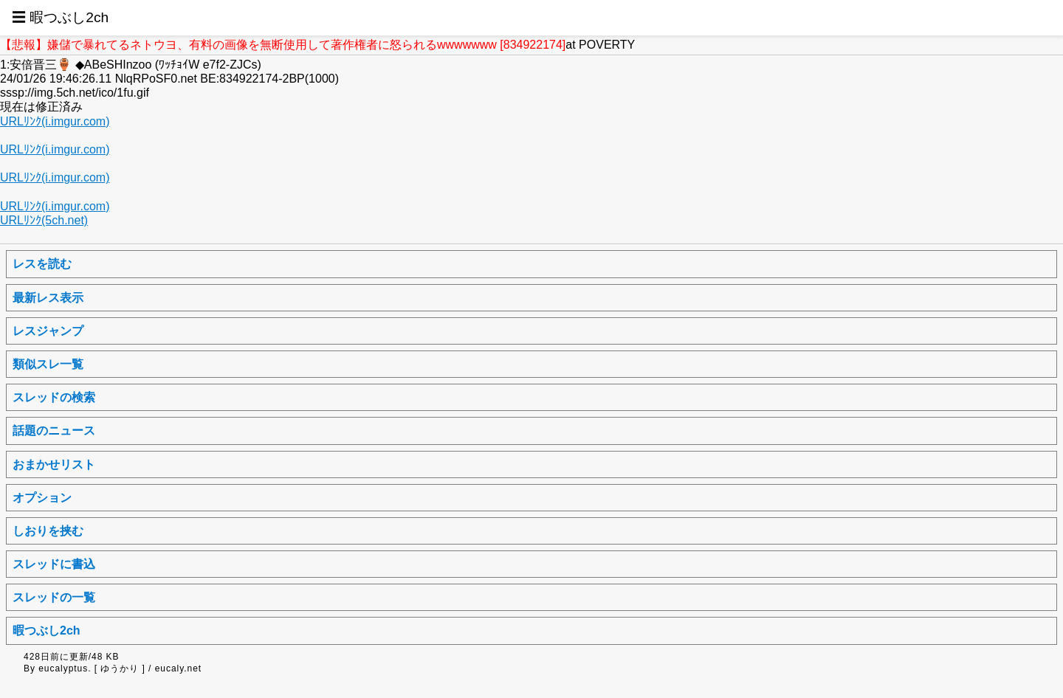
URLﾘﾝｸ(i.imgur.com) (54, 121)
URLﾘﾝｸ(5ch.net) (44, 220)
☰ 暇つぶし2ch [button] (60, 17)
